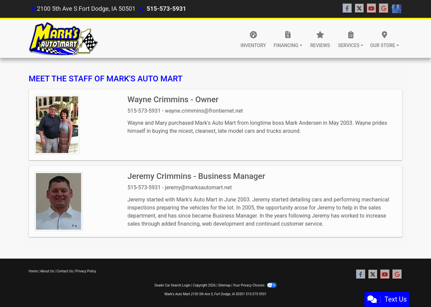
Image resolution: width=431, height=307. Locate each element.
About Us (47, 271)
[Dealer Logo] (63, 38)
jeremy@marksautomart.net (198, 187)
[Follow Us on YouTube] (371, 8)
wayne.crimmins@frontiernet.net (204, 111)
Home (33, 271)
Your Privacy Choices (254, 285)
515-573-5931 (166, 8)
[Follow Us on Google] (383, 8)
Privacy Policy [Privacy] (85, 271)
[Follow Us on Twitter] (359, 8)
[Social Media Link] (396, 9)
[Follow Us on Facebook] (347, 8)
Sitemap (224, 285)
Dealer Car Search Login (173, 285)
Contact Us (65, 271)
